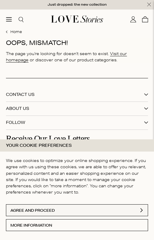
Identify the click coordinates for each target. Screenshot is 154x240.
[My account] (133, 19)
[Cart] (145, 19)
